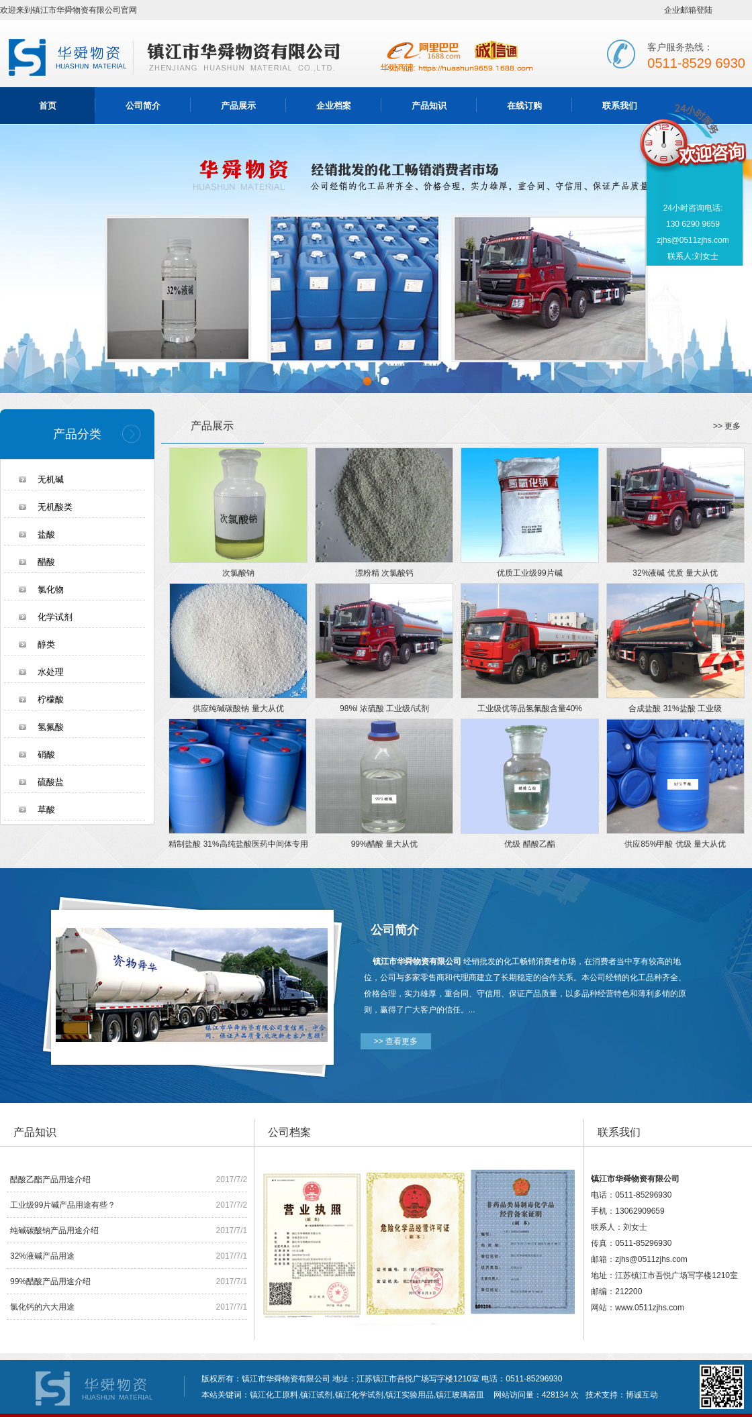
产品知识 (429, 106)
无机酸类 (55, 507)
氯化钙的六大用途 (42, 1307)
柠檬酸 (51, 699)
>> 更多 (727, 426)
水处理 (51, 672)
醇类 (46, 644)
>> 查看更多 (396, 1041)
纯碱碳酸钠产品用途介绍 (54, 1230)
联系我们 (619, 106)
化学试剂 (55, 617)
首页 (47, 106)
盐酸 (46, 534)
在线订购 (524, 106)
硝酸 (46, 754)
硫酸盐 (51, 782)
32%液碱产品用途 (42, 1256)
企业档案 (333, 106)
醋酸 (46, 562)
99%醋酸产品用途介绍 (50, 1281)
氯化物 (51, 589)
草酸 (46, 809)
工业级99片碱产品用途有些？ (62, 1205)
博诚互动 (642, 1395)
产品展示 (238, 106)
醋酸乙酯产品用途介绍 (50, 1179)
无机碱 (51, 479)
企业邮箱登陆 (688, 10)
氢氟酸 (51, 727)
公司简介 (143, 106)
